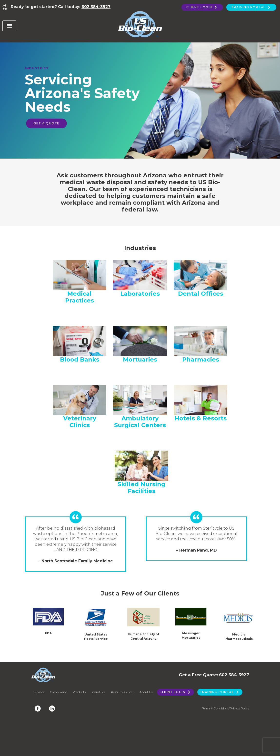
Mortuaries (140, 359)
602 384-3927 (95, 6)
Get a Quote (46, 123)
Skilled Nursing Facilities (141, 487)
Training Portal (251, 7)
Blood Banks (79, 359)
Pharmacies (200, 359)
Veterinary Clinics (79, 422)
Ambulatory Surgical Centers (140, 422)
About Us (146, 692)
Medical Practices (79, 297)
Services (38, 692)
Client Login (202, 7)
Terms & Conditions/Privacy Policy (225, 708)
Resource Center (122, 692)
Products (79, 692)
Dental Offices (200, 293)
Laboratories (140, 293)
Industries (98, 692)
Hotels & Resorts (201, 418)
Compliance (58, 692)
